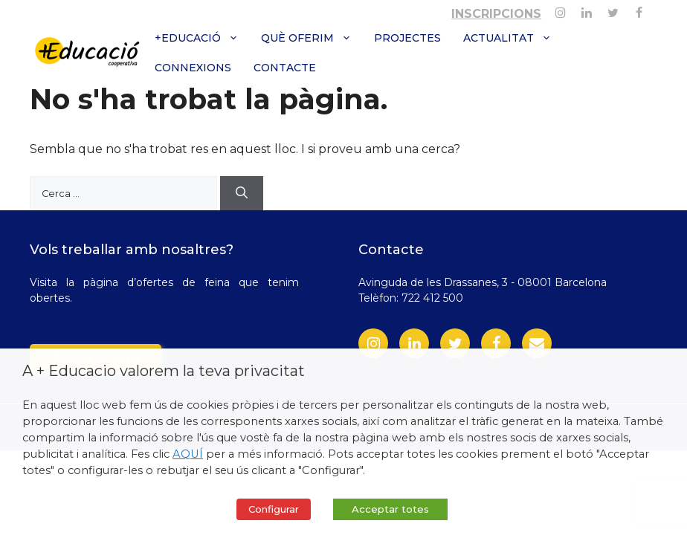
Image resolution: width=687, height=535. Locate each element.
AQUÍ (187, 454)
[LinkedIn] (414, 343)
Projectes (407, 38)
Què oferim (312, 38)
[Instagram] (560, 10)
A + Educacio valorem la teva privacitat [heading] (163, 371)
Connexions (193, 67)
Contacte (285, 67)
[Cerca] (241, 193)
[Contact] (537, 343)
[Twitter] (613, 10)
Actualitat (513, 38)
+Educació (202, 38)
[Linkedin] (586, 10)
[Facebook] (639, 10)
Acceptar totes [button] (390, 509)
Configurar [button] (273, 509)
